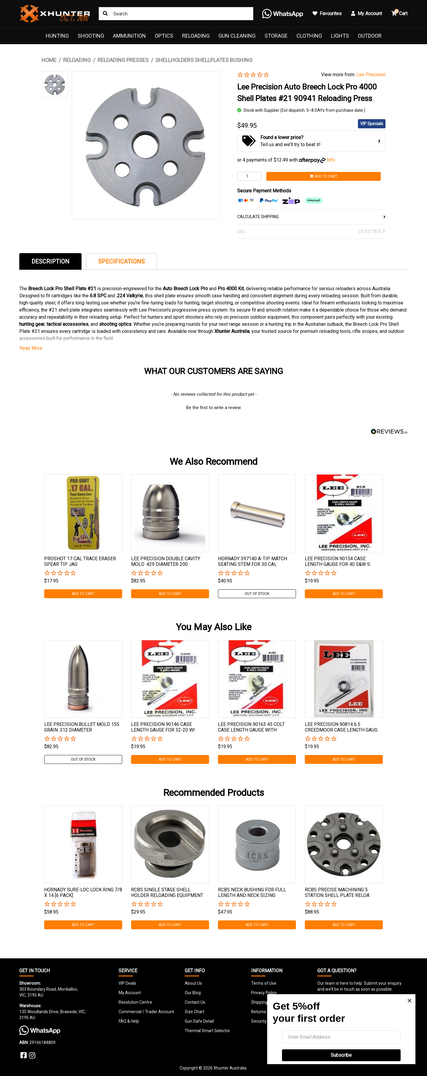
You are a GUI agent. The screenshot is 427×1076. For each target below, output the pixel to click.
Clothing (309, 36)
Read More (31, 348)
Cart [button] (399, 12)
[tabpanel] (83, 536)
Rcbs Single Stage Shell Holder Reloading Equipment (167, 892)
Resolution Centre (135, 1002)
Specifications (121, 261)
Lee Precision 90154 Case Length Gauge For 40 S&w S (337, 561)
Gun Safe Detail (199, 1021)
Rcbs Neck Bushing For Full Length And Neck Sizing (252, 892)
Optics (164, 36)
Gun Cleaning (237, 36)
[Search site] (105, 13)
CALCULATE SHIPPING (311, 216)
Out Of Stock (257, 594)
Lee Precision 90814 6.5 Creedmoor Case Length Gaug (341, 727)
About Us (193, 983)
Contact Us (195, 1002)
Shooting (91, 36)
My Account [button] (366, 13)
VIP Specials (371, 123)
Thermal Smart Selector (207, 1030)
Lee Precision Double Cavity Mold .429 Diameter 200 (165, 561)
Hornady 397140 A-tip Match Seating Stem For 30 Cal (252, 561)
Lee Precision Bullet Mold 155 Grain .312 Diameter (81, 727)
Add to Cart (323, 176)
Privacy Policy (264, 992)
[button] (274, 75)
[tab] (50, 261)
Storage (276, 36)
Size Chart (194, 1011)
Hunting (57, 36)
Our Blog (193, 992)
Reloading (196, 36)
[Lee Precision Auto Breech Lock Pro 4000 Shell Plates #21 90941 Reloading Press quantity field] (249, 176)
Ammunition (129, 36)
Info (331, 160)
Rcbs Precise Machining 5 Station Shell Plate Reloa (337, 892)
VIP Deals (127, 983)
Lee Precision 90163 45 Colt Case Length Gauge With (251, 727)
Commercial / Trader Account (146, 1011)
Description (50, 261)
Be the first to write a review (213, 407)
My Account (130, 992)
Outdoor (370, 36)
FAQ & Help (129, 1021)
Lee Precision (370, 74)
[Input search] (176, 13)
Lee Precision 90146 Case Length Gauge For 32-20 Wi (163, 727)
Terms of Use (263, 983)
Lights (340, 36)
